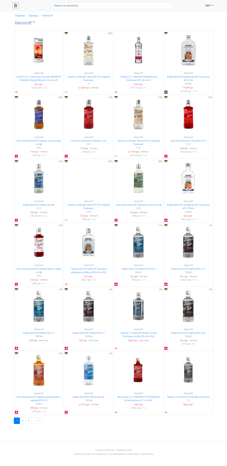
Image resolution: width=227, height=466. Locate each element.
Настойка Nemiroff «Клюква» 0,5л (88, 140)
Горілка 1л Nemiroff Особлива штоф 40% (188, 397)
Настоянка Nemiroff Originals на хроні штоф (139, 204)
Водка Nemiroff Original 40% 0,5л (188, 333)
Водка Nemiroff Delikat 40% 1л (38, 333)
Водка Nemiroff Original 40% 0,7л (188, 269)
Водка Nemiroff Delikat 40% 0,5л (138, 269)
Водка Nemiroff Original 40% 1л (89, 333)
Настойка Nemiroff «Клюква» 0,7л (188, 140)
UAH (208, 5)
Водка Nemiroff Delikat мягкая (38, 204)
